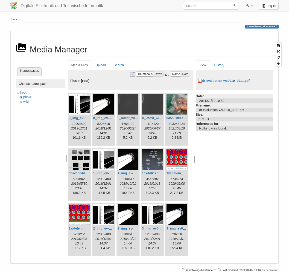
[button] (249, 5)
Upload (101, 65)
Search (119, 65)
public (27, 97)
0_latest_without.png (158, 118)
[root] (23, 92)
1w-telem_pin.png (82, 228)
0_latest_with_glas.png (135, 118)
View (202, 65)
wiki (26, 101)
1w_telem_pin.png (180, 173)
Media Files (79, 65)
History (219, 65)
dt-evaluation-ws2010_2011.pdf (226, 81)
